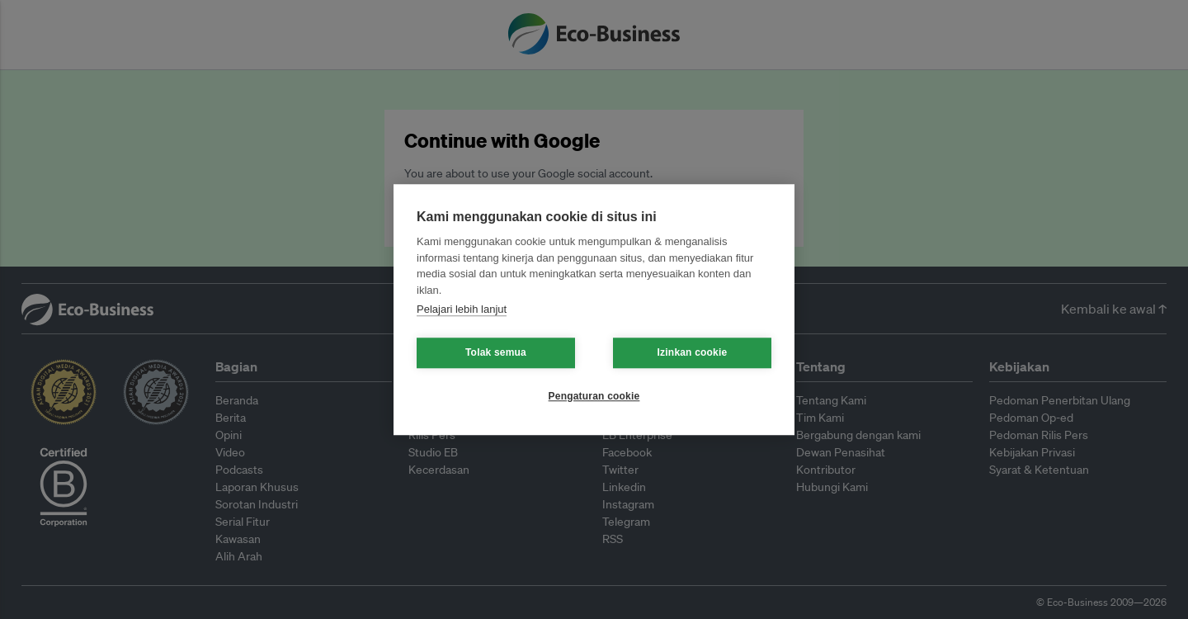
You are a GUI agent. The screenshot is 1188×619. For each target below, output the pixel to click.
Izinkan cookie (693, 352)
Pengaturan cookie (594, 396)
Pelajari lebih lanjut (462, 309)
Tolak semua (495, 352)
